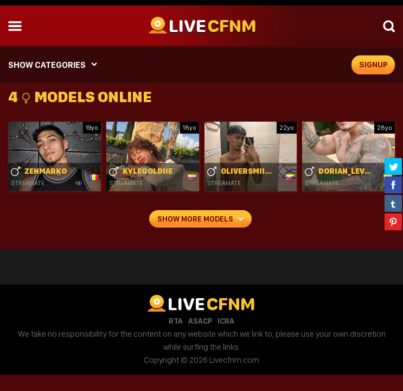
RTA (176, 321)
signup (373, 65)
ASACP (200, 321)
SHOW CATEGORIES (47, 65)
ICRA (226, 321)
